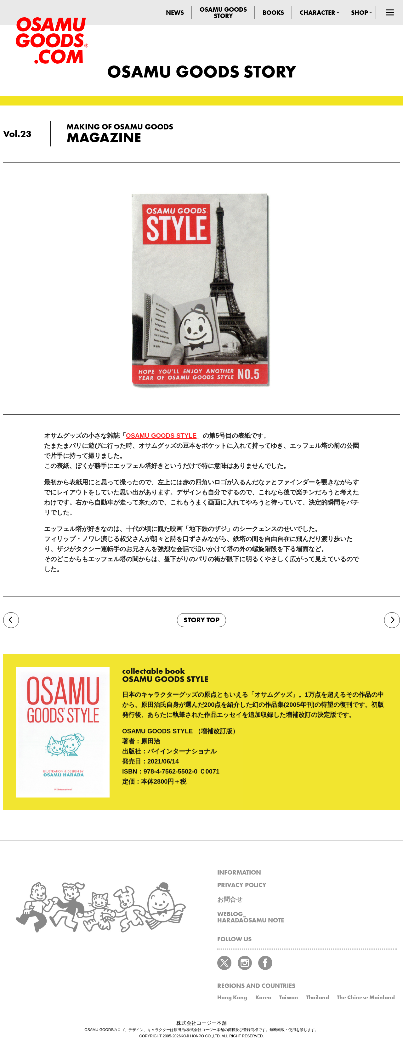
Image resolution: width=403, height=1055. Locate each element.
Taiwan (288, 997)
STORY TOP (201, 619)
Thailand (317, 997)
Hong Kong (232, 997)
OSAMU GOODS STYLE (161, 435)
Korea (263, 997)
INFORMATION (239, 872)
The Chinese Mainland (366, 997)
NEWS (175, 13)
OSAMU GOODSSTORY (223, 12)
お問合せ (229, 899)
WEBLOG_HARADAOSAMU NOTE (250, 917)
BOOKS (273, 13)
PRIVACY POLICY (241, 885)
